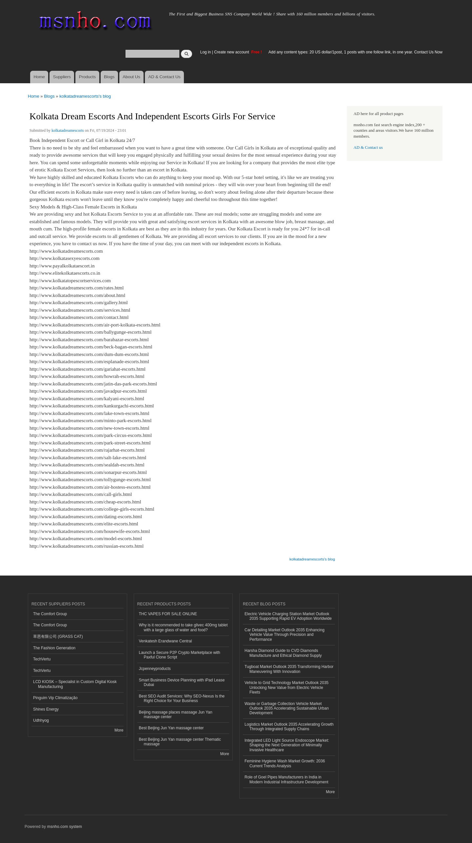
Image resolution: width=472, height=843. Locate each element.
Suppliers (62, 76)
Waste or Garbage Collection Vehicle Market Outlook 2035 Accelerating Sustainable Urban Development (287, 708)
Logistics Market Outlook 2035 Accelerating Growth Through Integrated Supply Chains (289, 726)
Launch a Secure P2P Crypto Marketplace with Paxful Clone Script (179, 654)
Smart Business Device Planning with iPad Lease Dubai (182, 682)
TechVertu (41, 659)
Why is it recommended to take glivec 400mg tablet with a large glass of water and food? (183, 627)
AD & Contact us (368, 147)
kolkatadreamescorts (67, 130)
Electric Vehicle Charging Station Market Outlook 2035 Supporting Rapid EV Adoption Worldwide (288, 616)
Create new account (232, 52)
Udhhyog (41, 720)
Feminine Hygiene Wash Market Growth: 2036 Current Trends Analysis (285, 763)
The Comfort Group (50, 614)
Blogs (109, 76)
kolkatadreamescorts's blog (85, 96)
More (118, 730)
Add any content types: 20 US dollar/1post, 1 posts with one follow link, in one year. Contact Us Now (355, 52)
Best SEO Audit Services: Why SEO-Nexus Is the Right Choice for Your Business (182, 698)
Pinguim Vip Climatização (55, 698)
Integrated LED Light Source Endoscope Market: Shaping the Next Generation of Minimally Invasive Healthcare (287, 745)
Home (39, 76)
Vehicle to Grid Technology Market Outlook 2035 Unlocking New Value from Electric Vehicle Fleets (286, 687)
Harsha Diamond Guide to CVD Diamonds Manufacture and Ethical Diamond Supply (283, 652)
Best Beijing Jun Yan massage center (171, 728)
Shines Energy (46, 709)
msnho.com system (64, 826)
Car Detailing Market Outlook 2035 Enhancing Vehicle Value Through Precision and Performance (284, 635)
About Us (131, 76)
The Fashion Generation (54, 648)
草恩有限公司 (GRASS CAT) (58, 636)
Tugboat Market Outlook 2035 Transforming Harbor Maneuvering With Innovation (289, 669)
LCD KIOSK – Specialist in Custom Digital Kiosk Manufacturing (75, 684)
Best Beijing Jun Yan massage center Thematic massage (180, 741)
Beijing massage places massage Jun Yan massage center (175, 714)
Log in (205, 52)
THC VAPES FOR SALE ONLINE (168, 614)
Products (87, 76)
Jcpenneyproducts (155, 668)
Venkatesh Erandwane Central (165, 641)
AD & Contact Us (164, 76)
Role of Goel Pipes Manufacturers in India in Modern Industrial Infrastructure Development (286, 779)
